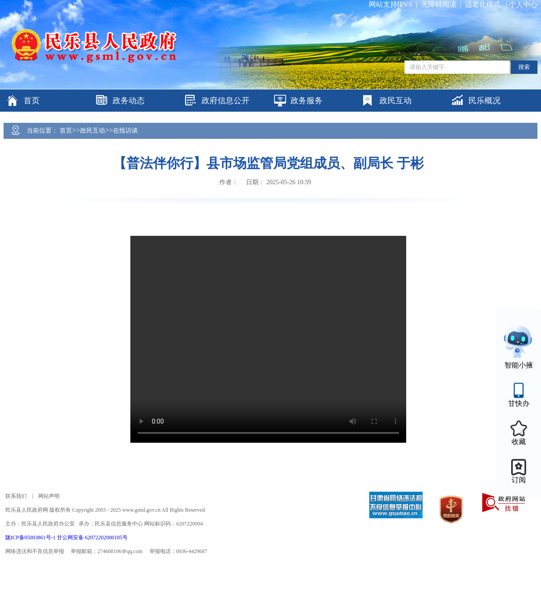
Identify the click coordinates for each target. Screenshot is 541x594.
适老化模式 (483, 4)
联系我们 (16, 496)
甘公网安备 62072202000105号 (92, 537)
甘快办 (518, 403)
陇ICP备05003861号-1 (31, 537)
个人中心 (523, 4)
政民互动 (92, 130)
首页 (66, 130)
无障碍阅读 (438, 4)
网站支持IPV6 (390, 4)
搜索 (524, 67)
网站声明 (49, 496)
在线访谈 (125, 130)
